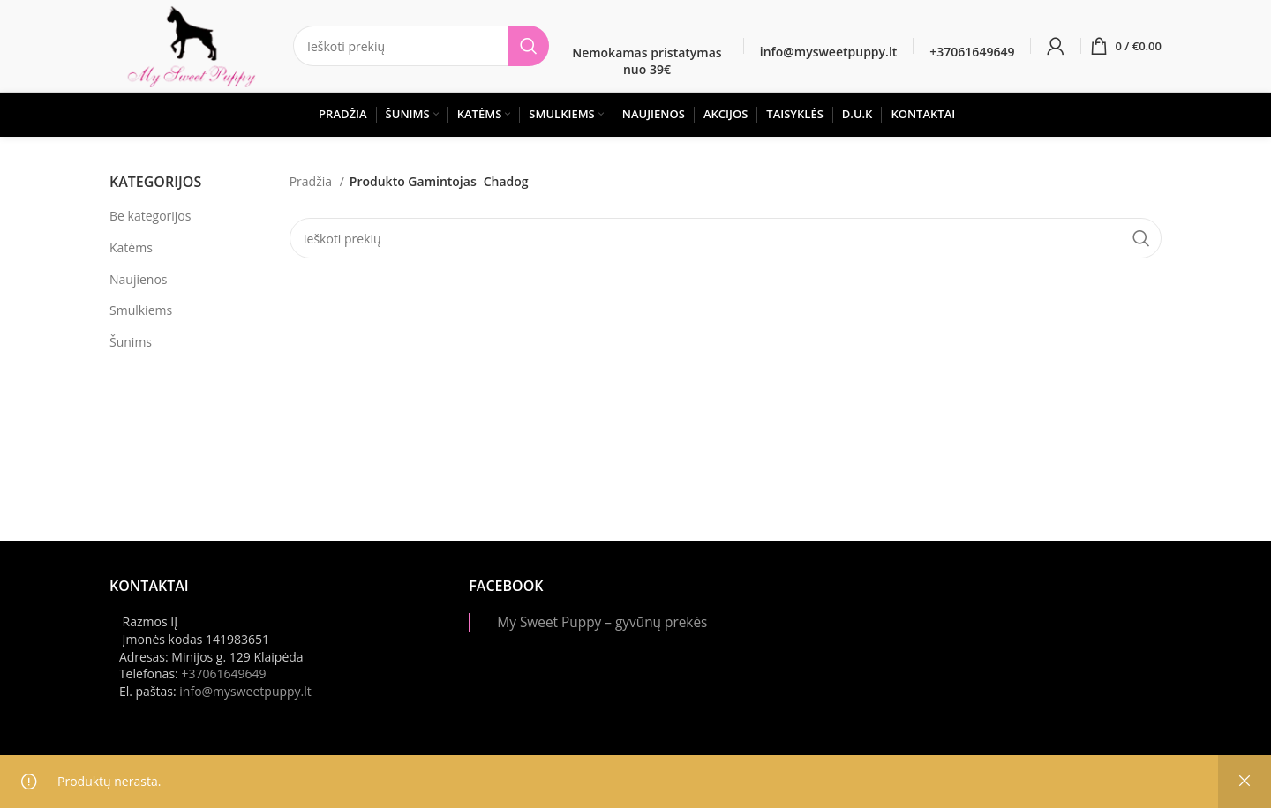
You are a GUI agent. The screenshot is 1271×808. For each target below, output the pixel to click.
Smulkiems (140, 310)
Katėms (131, 247)
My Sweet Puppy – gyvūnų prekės (602, 622)
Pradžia (312, 181)
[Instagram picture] (882, 630)
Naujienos (138, 279)
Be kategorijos (150, 215)
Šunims (130, 341)
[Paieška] (421, 46)
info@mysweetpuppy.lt (245, 691)
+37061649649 (223, 673)
